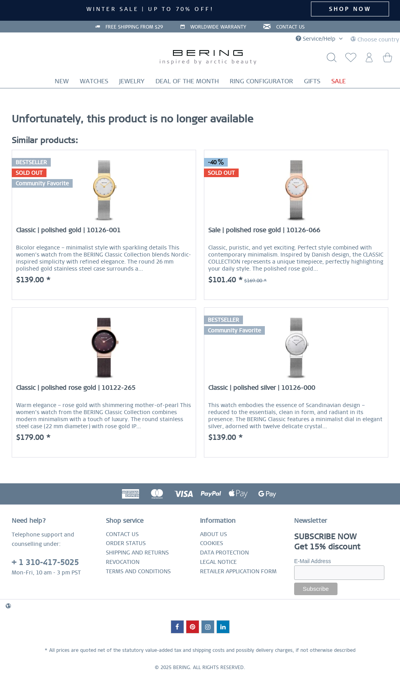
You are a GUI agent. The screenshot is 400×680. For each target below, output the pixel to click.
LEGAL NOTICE (218, 562)
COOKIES (211, 543)
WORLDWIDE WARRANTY (218, 27)
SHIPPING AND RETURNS (137, 552)
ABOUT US (213, 534)
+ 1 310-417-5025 (45, 562)
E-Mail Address (312, 561)
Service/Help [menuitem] (316, 39)
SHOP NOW (350, 9)
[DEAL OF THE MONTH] (187, 81)
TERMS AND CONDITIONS (138, 571)
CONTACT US (290, 27)
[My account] (368, 60)
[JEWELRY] (132, 81)
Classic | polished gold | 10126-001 (68, 230)
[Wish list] (349, 60)
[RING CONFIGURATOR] (261, 81)
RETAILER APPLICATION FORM (238, 571)
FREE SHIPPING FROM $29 (134, 27)
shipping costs (209, 650)
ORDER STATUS (126, 543)
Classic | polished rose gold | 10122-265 (76, 387)
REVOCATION (122, 562)
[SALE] (338, 81)
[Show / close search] (330, 60)
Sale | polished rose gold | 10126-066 (264, 230)
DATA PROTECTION (224, 552)
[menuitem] (349, 60)
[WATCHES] (94, 81)
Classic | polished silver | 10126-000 (261, 387)
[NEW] (61, 81)
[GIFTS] (312, 81)
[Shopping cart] (387, 60)
